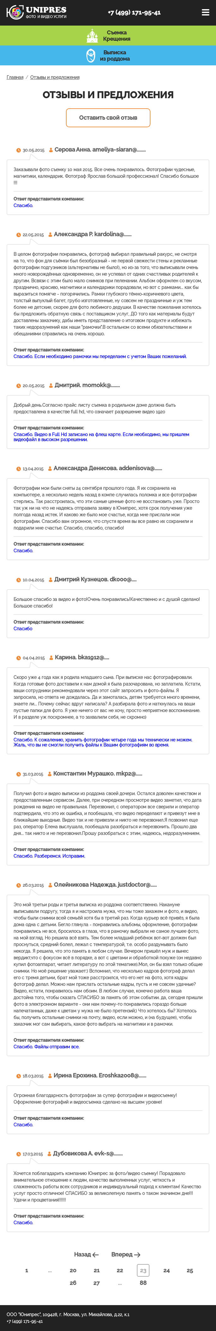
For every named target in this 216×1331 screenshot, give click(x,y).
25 (190, 1270)
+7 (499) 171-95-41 (134, 12)
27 (96, 1283)
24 (166, 1270)
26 (73, 1283)
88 (143, 1283)
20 (73, 1270)
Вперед (126, 1254)
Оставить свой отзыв (108, 117)
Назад (87, 1254)
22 (120, 1270)
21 (96, 1270)
